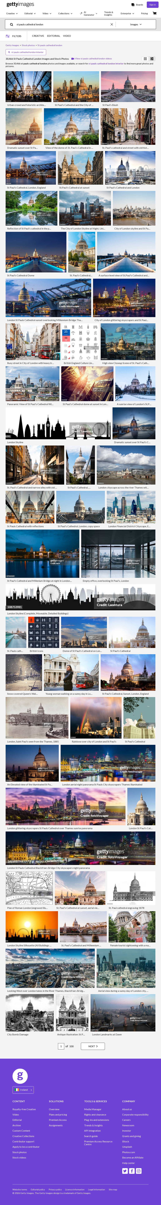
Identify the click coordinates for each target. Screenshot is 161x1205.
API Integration (92, 1130)
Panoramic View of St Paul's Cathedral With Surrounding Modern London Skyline (50, 404)
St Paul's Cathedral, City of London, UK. (88, 487)
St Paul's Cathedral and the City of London (77, 104)
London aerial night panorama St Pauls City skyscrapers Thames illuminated (102, 784)
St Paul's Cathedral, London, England (26, 187)
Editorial (17, 1119)
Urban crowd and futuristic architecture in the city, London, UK (40, 104)
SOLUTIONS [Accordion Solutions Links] (56, 1101)
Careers (126, 1119)
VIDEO (67, 35)
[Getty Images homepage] (20, 4)
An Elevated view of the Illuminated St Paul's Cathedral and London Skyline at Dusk (51, 784)
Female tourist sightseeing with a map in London (135, 945)
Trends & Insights (93, 1125)
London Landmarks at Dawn (107, 1034)
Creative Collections (23, 1136)
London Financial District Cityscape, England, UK (134, 526)
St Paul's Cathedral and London (123, 187)
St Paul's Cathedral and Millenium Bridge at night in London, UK (40, 580)
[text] (63, 24)
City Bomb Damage (17, 1034)
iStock (125, 1141)
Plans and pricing (58, 1114)
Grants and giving (131, 1136)
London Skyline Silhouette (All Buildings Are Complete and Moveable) (44, 945)
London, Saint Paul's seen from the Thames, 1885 (33, 741)
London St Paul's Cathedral (143, 828)
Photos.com (128, 1152)
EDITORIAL (53, 35)
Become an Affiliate (132, 1157)
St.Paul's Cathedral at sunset (74, 187)
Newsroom (128, 1125)
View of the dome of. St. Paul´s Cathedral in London (72, 147)
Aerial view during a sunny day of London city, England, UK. (129, 990)
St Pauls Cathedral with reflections (25, 526)
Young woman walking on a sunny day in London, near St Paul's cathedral (84, 693)
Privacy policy (55, 1189)
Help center (128, 1163)
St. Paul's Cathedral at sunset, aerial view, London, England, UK (89, 907)
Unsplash (127, 1146)
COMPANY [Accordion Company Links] (128, 1101)
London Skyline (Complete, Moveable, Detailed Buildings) (37, 613)
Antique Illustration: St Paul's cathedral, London (82, 1034)
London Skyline (15, 442)
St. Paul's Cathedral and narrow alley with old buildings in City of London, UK (47, 487)
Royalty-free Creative (24, 1109)
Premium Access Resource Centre (98, 1143)
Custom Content (21, 1130)
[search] (13, 24)
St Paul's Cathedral (120, 650)
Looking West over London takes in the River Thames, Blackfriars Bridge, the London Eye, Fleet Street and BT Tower (68, 990)
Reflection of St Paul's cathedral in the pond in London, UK (38, 228)
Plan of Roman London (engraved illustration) (31, 907)
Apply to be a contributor (26, 1146)
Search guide (91, 1136)
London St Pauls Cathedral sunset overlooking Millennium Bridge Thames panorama (51, 320)
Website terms (19, 1189)
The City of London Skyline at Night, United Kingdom (89, 228)
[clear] (113, 24)
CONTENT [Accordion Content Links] (18, 1101)
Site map (113, 1189)
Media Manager (92, 1109)
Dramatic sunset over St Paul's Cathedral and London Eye (37, 147)
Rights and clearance (95, 1114)
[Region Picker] (23, 1090)
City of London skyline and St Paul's (133, 228)
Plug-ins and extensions (96, 1119)
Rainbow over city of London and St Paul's (94, 741)
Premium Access (58, 1119)
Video (15, 1114)
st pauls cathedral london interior (25, 52)
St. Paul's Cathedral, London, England (89, 275)
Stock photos (19, 1152)
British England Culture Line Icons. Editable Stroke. (91, 362)
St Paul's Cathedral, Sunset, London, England (125, 693)
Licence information (75, 1189)
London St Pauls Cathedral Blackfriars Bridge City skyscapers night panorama (48, 867)
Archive (16, 1125)
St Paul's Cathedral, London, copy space (79, 526)
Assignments (56, 1125)
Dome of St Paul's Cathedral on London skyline (87, 650)
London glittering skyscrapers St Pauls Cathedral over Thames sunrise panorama (49, 828)
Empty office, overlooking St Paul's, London (106, 580)
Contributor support (23, 1141)
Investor (126, 1130)
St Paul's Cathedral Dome (20, 275)
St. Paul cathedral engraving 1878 (126, 907)
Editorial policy (38, 1189)
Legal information (96, 1189)
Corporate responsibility (135, 1114)
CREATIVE (38, 35)
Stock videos (19, 1157)
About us (127, 1109)
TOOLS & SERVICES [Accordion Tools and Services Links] (95, 1101)
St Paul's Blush (110, 104)
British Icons (36, 650)
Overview (54, 1109)
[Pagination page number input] (61, 1046)
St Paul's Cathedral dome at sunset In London (86, 404)
